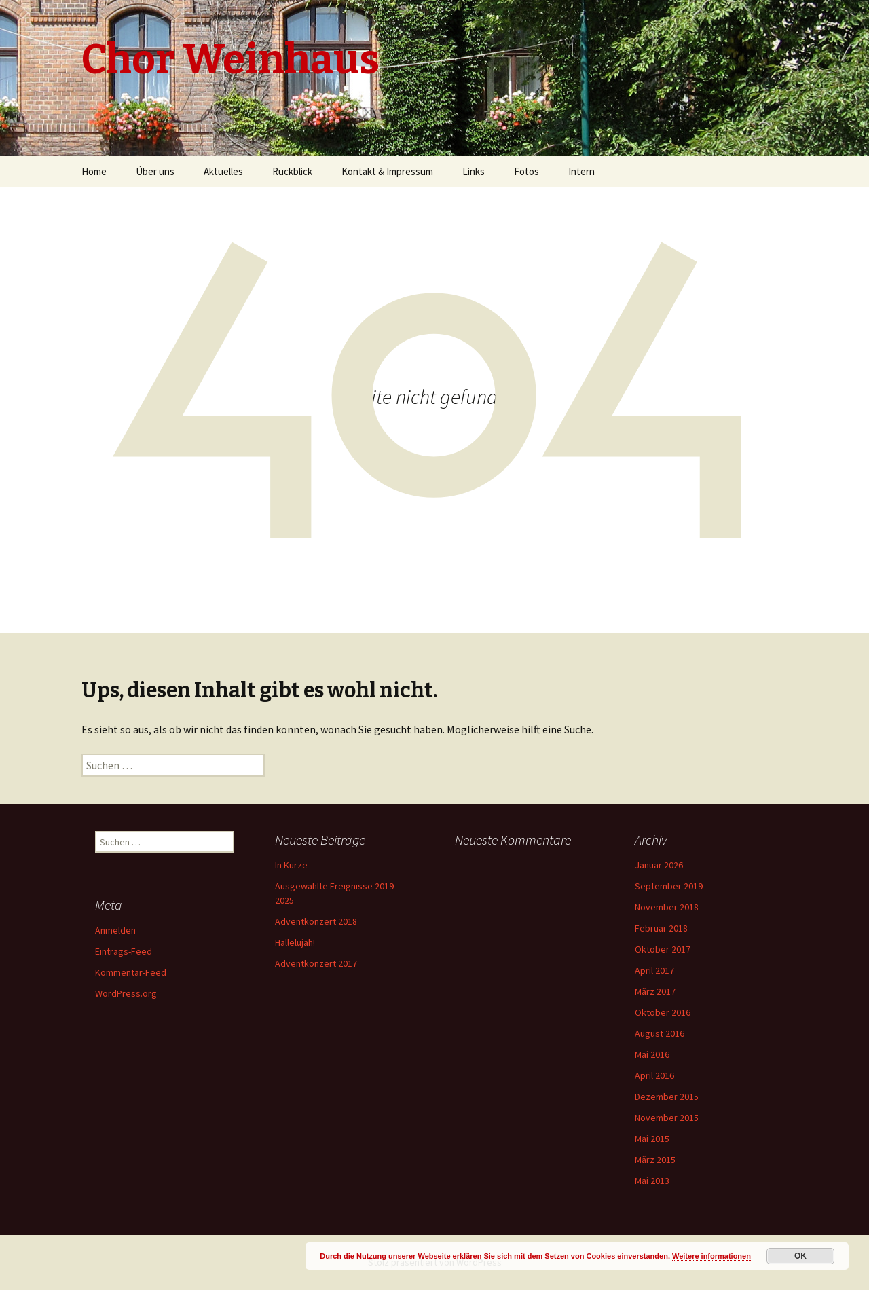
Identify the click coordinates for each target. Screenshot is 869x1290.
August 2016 (659, 1033)
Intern (581, 171)
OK (800, 1256)
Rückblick (292, 171)
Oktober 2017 (662, 949)
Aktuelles (223, 171)
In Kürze (291, 865)
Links (473, 171)
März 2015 (655, 1160)
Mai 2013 (652, 1181)
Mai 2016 (652, 1054)
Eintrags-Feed (123, 951)
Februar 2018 (661, 928)
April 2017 (654, 970)
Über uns (155, 171)
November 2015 (667, 1117)
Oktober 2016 (662, 1012)
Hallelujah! (295, 942)
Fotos (526, 171)
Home (94, 171)
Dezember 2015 (667, 1096)
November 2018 (667, 907)
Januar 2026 (659, 865)
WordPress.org (126, 993)
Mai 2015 (652, 1138)
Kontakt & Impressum (387, 171)
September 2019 (669, 886)
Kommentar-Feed (130, 972)
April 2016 (654, 1075)
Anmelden (115, 930)
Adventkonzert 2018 (316, 921)
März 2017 (655, 991)
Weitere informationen (711, 1256)
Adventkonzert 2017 (316, 963)
